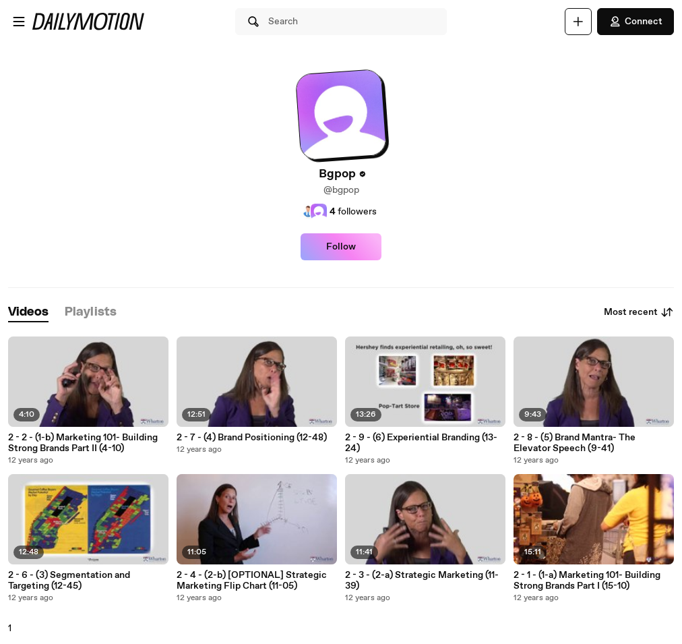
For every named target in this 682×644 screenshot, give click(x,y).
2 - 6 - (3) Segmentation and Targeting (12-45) (69, 580)
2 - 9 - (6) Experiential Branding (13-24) (421, 443)
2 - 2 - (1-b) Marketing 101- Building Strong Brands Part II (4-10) (83, 443)
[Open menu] (19, 21)
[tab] (28, 312)
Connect (635, 21)
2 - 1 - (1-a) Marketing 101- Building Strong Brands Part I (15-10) (587, 580)
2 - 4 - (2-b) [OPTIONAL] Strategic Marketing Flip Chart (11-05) (252, 580)
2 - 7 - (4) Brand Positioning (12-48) (252, 437)
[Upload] (578, 21)
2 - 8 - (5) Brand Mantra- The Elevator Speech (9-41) (575, 443)
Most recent (639, 312)
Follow (341, 247)
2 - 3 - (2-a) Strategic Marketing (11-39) (422, 580)
